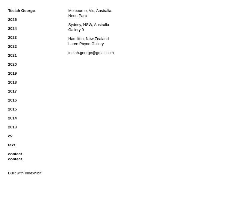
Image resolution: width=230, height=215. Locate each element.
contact (15, 154)
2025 (12, 19)
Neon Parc (77, 15)
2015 (12, 109)
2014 (12, 118)
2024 (12, 28)
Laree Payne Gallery (86, 44)
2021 (12, 55)
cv (10, 136)
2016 (12, 100)
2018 (12, 82)
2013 (12, 127)
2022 (12, 46)
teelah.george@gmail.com (91, 52)
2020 (12, 64)
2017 (12, 91)
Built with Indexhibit (24, 173)
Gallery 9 (76, 29)
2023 (12, 37)
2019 (12, 73)
